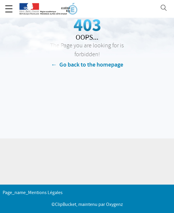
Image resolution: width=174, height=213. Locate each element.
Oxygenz (114, 204)
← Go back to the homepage (87, 65)
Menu (8, 5)
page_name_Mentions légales (33, 193)
